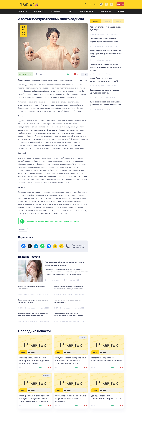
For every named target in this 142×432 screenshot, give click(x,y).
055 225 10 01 (78, 247)
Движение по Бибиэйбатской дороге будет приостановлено (104, 40)
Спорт (70, 11)
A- (82, 74)
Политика (22, 11)
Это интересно (86, 11)
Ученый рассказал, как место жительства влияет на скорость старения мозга (33, 315)
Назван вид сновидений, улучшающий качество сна (31, 288)
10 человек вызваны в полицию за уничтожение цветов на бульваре (105, 103)
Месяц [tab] (118, 21)
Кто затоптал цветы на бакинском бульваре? (105, 28)
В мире (121, 11)
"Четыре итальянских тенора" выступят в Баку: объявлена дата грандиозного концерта (34, 398)
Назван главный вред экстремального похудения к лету (67, 301)
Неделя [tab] (107, 21)
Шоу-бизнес (105, 11)
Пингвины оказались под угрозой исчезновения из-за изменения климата (68, 315)
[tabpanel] (107, 68)
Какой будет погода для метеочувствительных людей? (104, 79)
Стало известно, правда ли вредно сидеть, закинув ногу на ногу (33, 301)
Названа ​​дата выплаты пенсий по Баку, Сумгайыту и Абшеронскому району (106, 53)
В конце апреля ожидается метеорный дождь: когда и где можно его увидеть (34, 360)
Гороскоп (23, 229)
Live (120, 4)
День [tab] (95, 21)
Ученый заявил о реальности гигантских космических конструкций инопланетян (68, 288)
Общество (55, 11)
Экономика (39, 11)
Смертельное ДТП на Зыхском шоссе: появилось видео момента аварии (105, 67)
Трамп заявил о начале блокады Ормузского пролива (104, 91)
